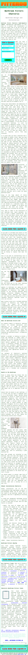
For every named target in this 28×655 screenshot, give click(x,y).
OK (25, 654)
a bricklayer (13, 570)
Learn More (21, 654)
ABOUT (14, 7)
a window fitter (12, 578)
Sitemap (2, 645)
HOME (7, 7)
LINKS (11, 7)
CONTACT (18, 7)
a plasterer (11, 584)
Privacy (26, 645)
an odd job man (21, 576)
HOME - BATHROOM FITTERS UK (14, 640)
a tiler (11, 575)
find (6, 545)
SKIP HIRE (20, 582)
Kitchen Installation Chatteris (10, 631)
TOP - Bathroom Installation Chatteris (13, 630)
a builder (24, 569)
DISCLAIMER (24, 7)
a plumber (21, 573)
